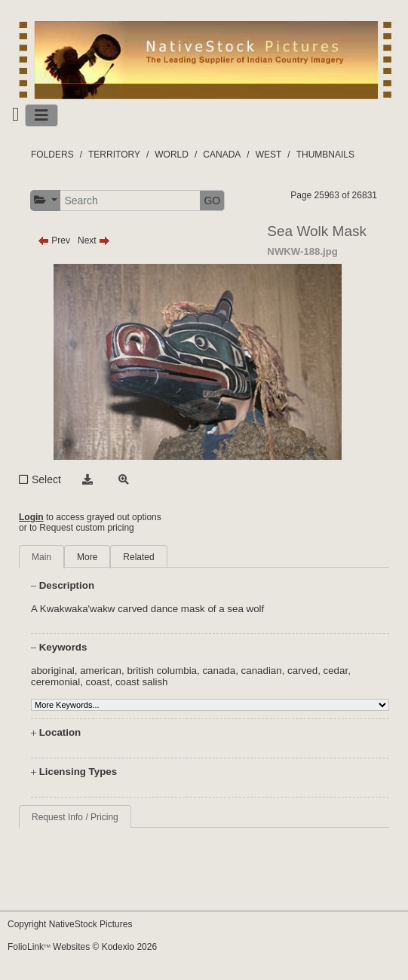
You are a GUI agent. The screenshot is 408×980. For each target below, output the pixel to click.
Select (46, 479)
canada (218, 670)
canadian (261, 670)
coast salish (141, 682)
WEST (269, 154)
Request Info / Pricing (75, 817)
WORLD (172, 154)
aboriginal (53, 670)
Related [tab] (138, 557)
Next (94, 240)
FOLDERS (52, 154)
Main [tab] (41, 557)
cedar (336, 670)
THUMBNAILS (325, 154)
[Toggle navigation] (41, 115)
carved (302, 670)
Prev (54, 240)
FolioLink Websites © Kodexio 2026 (82, 947)
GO (212, 200)
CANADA (222, 154)
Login (31, 517)
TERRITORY (114, 154)
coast (98, 682)
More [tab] (87, 557)
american (100, 670)
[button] (45, 200)
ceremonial (55, 682)
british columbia (162, 670)
